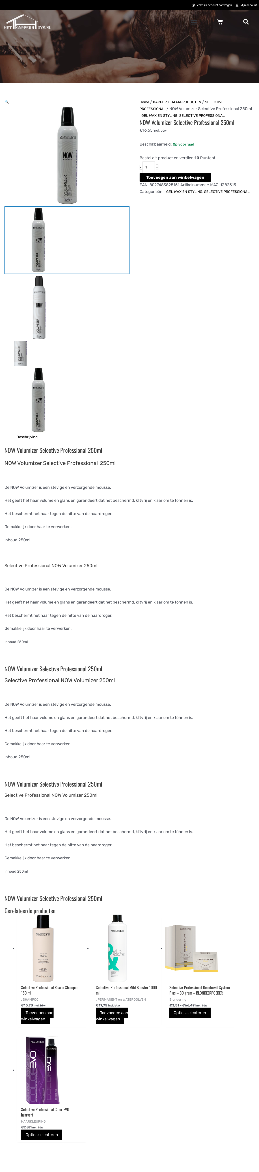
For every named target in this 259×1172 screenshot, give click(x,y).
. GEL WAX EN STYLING (160, 122)
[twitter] (215, 1098)
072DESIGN (164, 1163)
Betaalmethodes (84, 1110)
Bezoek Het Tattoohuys (155, 1124)
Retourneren (80, 1138)
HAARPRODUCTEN (191, 102)
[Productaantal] (149, 175)
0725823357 (15, 1124)
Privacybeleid (146, 1110)
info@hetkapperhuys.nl (25, 1117)
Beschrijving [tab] (28, 438)
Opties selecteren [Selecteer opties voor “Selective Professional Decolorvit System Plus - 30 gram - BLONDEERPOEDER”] (164, 1020)
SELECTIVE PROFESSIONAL (208, 122)
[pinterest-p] (238, 1098)
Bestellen (77, 1097)
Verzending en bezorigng (91, 1124)
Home (145, 102)
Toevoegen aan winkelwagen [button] (38, 1018)
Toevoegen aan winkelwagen (175, 186)
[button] (194, 23)
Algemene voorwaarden (156, 1097)
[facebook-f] (204, 1098)
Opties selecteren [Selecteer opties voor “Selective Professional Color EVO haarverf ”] (225, 1015)
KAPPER (162, 102)
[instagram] (227, 1098)
